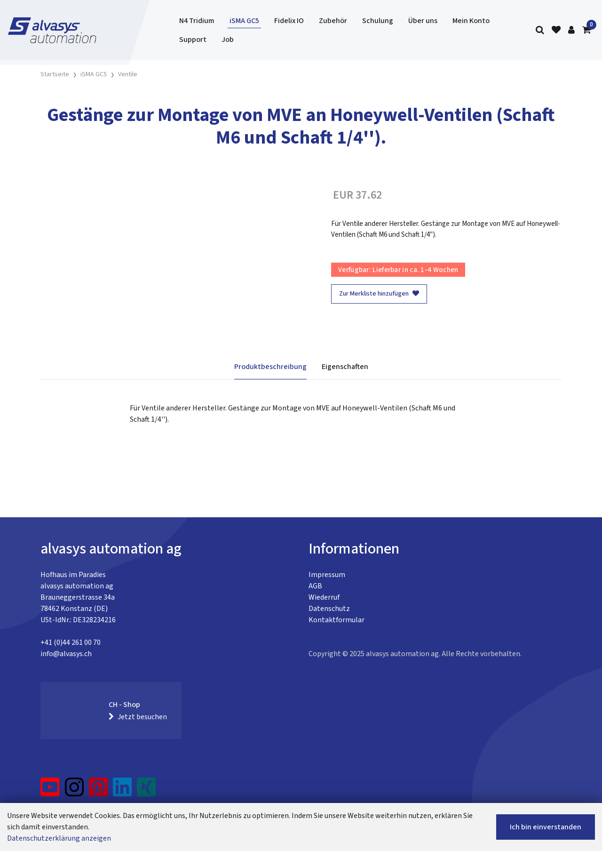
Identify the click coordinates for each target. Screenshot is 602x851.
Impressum (327, 575)
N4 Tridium (196, 21)
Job (228, 39)
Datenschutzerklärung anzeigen (59, 838)
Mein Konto (471, 21)
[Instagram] (74, 791)
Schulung (377, 21)
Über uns (422, 21)
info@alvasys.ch (66, 654)
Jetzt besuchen (138, 717)
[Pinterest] (99, 791)
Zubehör (333, 21)
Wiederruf (324, 597)
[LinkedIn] (123, 791)
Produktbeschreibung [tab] (270, 366)
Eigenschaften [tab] (345, 366)
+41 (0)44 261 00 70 (70, 642)
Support (192, 39)
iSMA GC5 (244, 21)
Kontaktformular (336, 620)
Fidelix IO (289, 21)
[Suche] (540, 30)
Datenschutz (329, 608)
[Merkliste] (556, 30)
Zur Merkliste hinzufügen (379, 293)
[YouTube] (50, 791)
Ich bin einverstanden (545, 827)
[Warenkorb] (586, 30)
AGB (315, 586)
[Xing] (146, 791)
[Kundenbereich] (571, 30)
